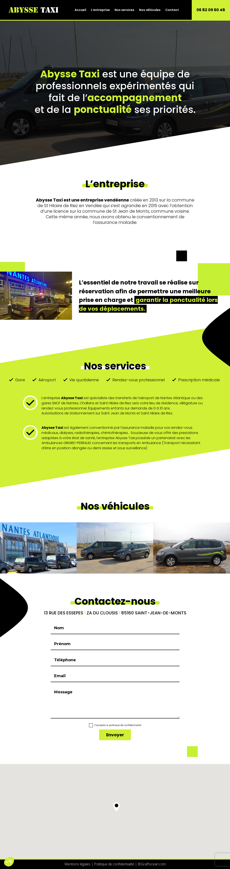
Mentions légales (77, 864)
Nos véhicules (150, 10)
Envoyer (115, 735)
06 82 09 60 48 (210, 9)
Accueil (80, 10)
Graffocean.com (152, 864)
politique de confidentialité (125, 725)
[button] (116, 806)
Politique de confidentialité (114, 864)
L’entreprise (100, 10)
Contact (172, 10)
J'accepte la (115, 725)
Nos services (124, 10)
